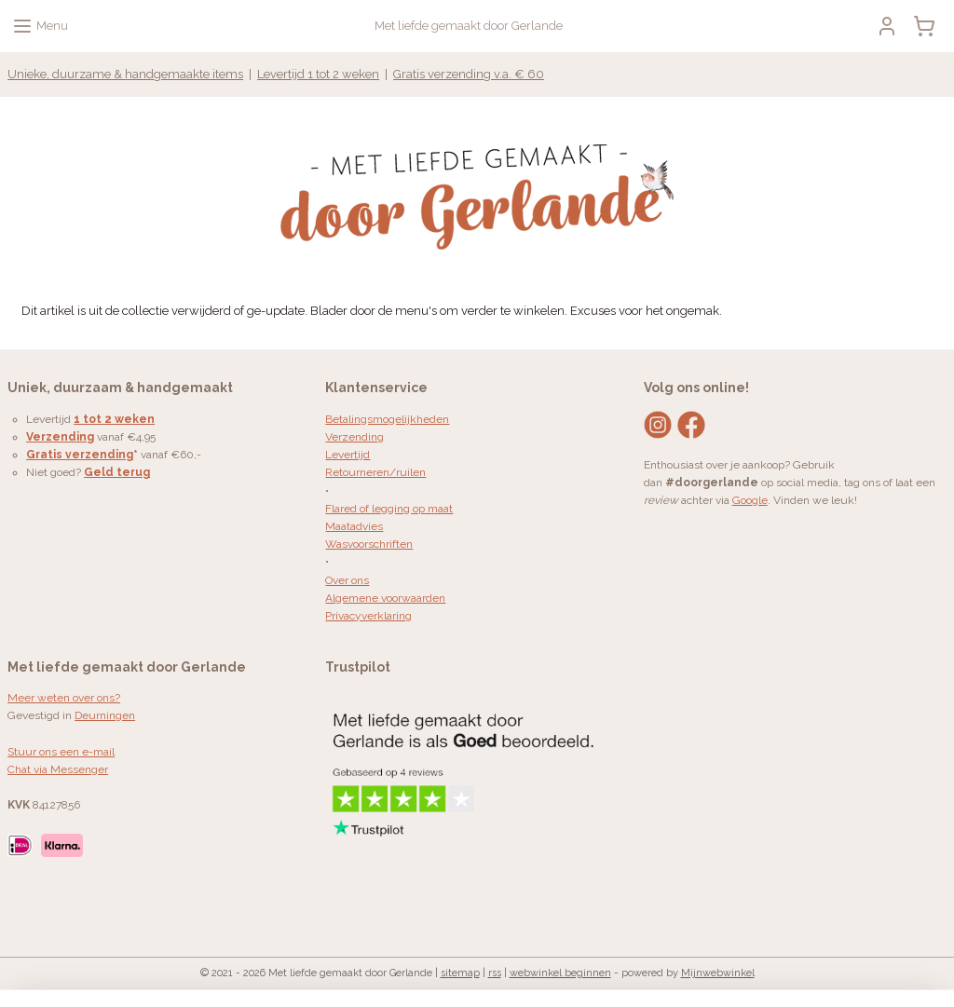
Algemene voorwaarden (385, 598)
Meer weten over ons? (63, 697)
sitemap (460, 973)
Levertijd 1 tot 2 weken (318, 74)
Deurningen (105, 715)
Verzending (354, 436)
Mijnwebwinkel (718, 973)
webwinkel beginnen (560, 973)
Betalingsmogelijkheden (387, 419)
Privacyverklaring (368, 615)
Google (750, 500)
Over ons (347, 580)
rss (494, 973)
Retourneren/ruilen (375, 472)
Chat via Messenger (57, 769)
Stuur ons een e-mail (61, 751)
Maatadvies (354, 526)
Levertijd (347, 454)
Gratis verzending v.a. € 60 (468, 74)
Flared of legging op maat (389, 508)
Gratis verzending (79, 454)
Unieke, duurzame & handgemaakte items (125, 74)
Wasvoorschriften (369, 544)
